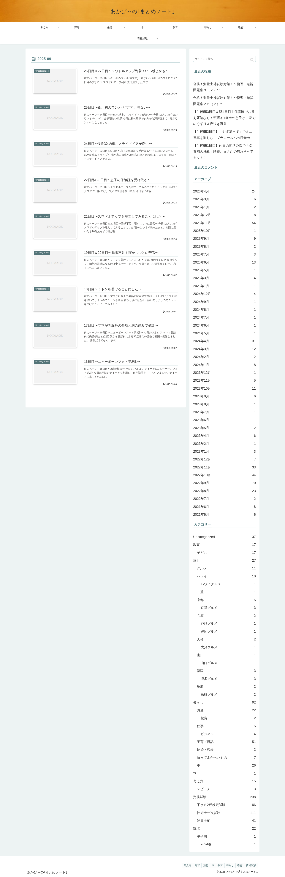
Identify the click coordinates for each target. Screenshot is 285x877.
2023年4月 (224, 436)
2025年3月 (224, 278)
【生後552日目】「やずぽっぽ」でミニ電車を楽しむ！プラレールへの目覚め (222, 134)
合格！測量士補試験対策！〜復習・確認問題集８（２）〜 (223, 87)
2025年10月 (224, 231)
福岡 (226, 671)
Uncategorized (224, 537)
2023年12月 (224, 373)
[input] (224, 59)
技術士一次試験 (226, 813)
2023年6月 (224, 420)
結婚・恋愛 (226, 750)
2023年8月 (224, 404)
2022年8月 (224, 491)
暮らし (224, 702)
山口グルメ (228, 663)
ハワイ (226, 576)
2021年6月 (224, 507)
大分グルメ (228, 647)
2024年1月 (224, 365)
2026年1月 (224, 207)
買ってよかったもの (226, 758)
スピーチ (226, 789)
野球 (224, 828)
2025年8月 (224, 247)
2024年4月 (224, 341)
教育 (224, 545)
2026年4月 (224, 191)
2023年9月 (224, 396)
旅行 (224, 560)
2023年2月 (224, 444)
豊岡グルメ (228, 632)
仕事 (226, 726)
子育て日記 (226, 742)
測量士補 (226, 821)
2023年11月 (224, 380)
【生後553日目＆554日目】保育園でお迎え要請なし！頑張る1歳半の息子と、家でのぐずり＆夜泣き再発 (224, 118)
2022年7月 (224, 499)
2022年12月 (224, 459)
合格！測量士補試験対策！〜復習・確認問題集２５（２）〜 (223, 101)
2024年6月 (224, 325)
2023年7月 (224, 412)
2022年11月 (224, 467)
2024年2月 (224, 357)
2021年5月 (224, 515)
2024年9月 (224, 302)
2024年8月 (224, 310)
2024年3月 (224, 349)
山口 (226, 655)
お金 (226, 710)
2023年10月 (224, 388)
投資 (228, 718)
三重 (226, 592)
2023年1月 (224, 451)
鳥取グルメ (228, 695)
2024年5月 (224, 333)
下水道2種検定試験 (226, 805)
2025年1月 (224, 286)
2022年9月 (224, 483)
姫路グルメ (228, 624)
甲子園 (226, 836)
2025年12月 (224, 215)
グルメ (226, 568)
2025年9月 (224, 239)
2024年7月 (224, 317)
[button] (252, 60)
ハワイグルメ (228, 584)
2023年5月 (224, 428)
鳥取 (226, 687)
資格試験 (224, 797)
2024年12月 (224, 294)
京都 (226, 600)
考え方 (224, 781)
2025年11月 (224, 223)
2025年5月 (224, 270)
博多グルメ (228, 679)
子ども (226, 553)
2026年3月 (224, 199)
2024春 (228, 844)
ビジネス (228, 734)
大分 (226, 639)
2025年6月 (224, 262)
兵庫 (226, 616)
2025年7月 (224, 254)
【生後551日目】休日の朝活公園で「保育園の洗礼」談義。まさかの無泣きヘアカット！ (223, 152)
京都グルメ (228, 608)
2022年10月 (224, 475)
